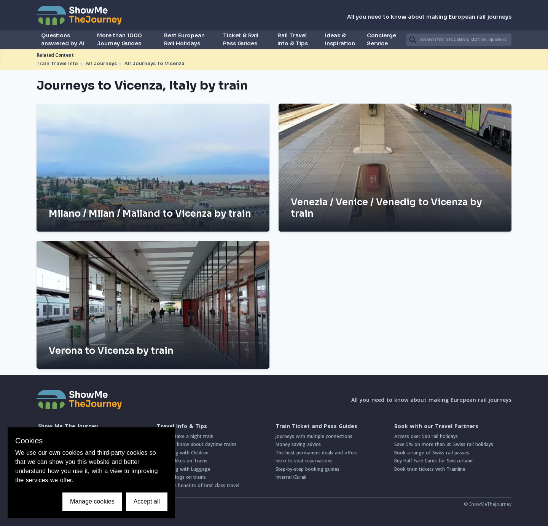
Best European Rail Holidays (184, 39)
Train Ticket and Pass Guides (316, 426)
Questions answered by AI (62, 39)
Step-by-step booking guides (307, 469)
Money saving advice (298, 444)
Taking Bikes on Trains (182, 460)
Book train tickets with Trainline (429, 469)
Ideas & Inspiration (340, 39)
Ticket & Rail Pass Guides (240, 39)
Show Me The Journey (68, 426)
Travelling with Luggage (183, 469)
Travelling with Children (183, 452)
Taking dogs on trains (181, 477)
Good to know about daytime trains (197, 444)
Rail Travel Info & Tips (292, 39)
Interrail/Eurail (291, 477)
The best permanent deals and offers (317, 452)
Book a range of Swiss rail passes (431, 452)
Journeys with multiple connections (314, 436)
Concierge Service (381, 39)
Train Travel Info (57, 63)
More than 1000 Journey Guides (119, 39)
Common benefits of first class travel (198, 485)
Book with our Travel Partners (436, 426)
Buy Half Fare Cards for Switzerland (433, 460)
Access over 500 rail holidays (426, 436)
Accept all (147, 501)
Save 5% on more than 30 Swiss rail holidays (443, 444)
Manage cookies (92, 501)
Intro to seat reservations (304, 460)
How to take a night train (185, 436)
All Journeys (101, 63)
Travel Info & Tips (182, 426)
